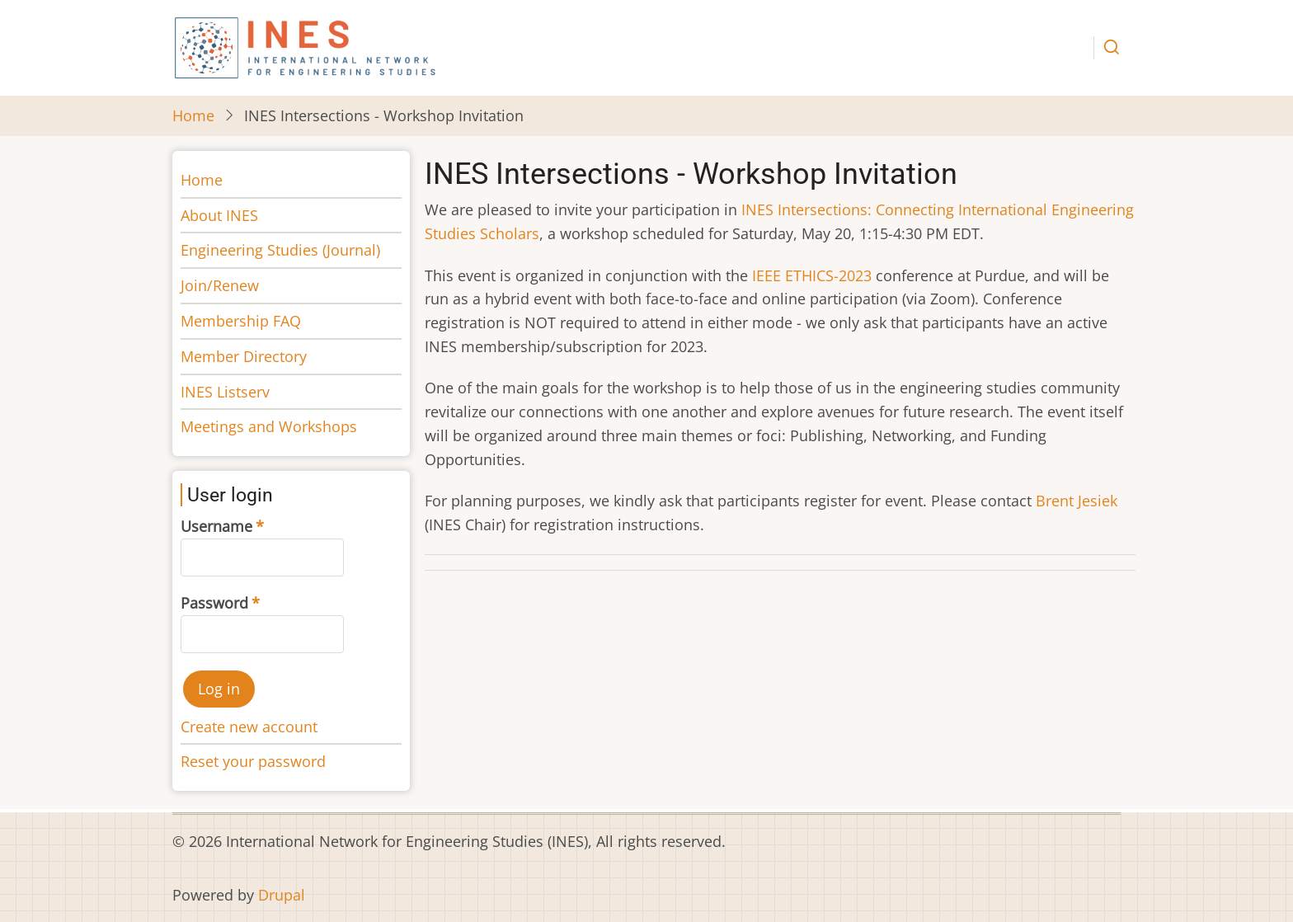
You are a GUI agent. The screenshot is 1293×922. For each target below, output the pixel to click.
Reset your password (253, 761)
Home (193, 115)
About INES (219, 215)
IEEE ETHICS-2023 (812, 275)
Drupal (281, 895)
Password (214, 603)
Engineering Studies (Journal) (280, 250)
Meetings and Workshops (269, 426)
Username (216, 526)
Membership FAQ (241, 321)
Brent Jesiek (1076, 500)
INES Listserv (225, 392)
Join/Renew (220, 285)
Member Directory (244, 356)
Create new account (249, 726)
